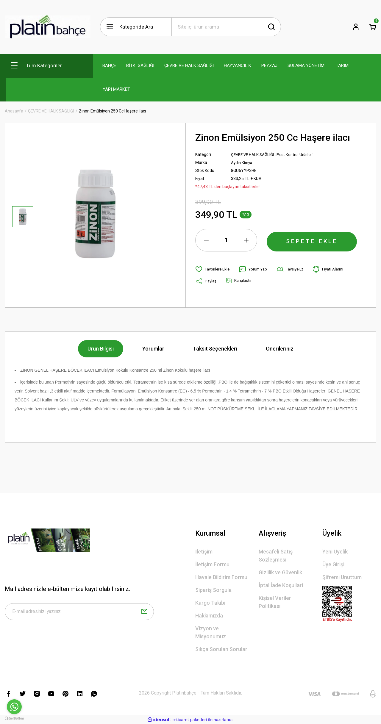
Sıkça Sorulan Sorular (221, 649)
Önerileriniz (279, 348)
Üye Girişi (333, 564)
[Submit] (144, 612)
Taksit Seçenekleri (215, 348)
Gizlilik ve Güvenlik (280, 572)
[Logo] (47, 26)
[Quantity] (226, 240)
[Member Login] (356, 26)
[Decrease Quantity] (206, 240)
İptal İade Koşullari (281, 585)
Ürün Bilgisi (101, 348)
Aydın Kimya (242, 162)
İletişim (204, 551)
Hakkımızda (209, 615)
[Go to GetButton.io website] (14, 718)
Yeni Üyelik (335, 551)
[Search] (226, 26)
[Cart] (372, 26)
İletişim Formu (212, 564)
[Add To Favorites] (213, 269)
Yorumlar (153, 348)
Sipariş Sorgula (213, 590)
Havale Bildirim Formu (221, 577)
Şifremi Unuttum (342, 577)
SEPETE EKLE (312, 240)
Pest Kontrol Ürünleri (299, 154)
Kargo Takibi (210, 603)
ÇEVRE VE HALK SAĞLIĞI (254, 154)
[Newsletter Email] (79, 612)
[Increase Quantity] (246, 240)
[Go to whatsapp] (14, 706)
